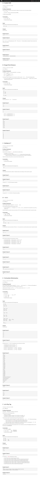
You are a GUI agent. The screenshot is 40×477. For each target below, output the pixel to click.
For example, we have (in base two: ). (20, 14)
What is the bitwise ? (7, 14)
